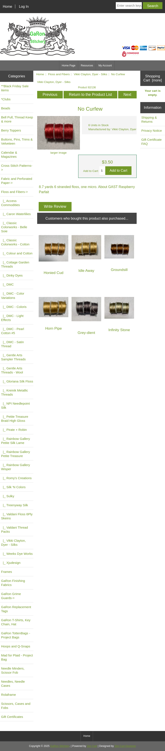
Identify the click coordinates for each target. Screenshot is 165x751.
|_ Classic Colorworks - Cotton (15, 242)
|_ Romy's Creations (16, 478)
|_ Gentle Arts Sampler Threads (13, 357)
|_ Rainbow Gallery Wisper (15, 467)
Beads (5, 108)
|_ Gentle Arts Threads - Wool (12, 370)
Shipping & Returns (149, 119)
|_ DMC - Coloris (14, 307)
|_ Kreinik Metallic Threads (14, 392)
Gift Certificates (12, 717)
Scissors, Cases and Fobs (15, 706)
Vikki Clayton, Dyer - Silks (90, 74)
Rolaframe (8, 694)
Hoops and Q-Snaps (15, 646)
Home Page (68, 65)
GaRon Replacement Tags (16, 609)
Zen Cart (92, 746)
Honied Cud (53, 273)
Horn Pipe (53, 328)
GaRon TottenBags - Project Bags (15, 635)
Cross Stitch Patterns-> (16, 167)
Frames (6, 572)
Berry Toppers (11, 130)
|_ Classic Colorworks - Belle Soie (14, 227)
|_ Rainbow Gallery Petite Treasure (15, 454)
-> (14, 192)
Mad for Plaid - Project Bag (17, 657)
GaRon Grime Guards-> (11, 596)
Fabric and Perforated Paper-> (16, 181)
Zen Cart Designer (125, 746)
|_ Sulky (7, 496)
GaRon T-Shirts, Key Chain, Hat (16, 622)
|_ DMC (7, 284)
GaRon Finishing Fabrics (13, 583)
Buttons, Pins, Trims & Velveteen (17, 141)
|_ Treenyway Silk (14, 505)
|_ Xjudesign (10, 562)
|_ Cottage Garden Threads (15, 264)
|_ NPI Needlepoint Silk (15, 405)
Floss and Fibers (59, 74)
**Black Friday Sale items (15, 88)
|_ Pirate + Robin (14, 429)
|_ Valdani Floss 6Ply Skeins (17, 516)
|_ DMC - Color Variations (12, 295)
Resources (87, 65)
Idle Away (86, 271)
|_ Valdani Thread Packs (14, 529)
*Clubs (6, 99)
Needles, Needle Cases (13, 683)
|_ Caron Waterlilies (16, 214)
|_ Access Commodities (10, 203)
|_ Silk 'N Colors (13, 487)
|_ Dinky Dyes (12, 275)
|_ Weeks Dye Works (17, 553)
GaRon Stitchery (59, 746)
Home (7, 6)
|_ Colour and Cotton (16, 253)
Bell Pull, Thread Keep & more (17, 119)
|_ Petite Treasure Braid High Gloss (14, 418)
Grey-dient (86, 333)
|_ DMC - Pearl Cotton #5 (12, 331)
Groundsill (119, 270)
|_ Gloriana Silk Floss (17, 381)
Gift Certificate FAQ (151, 141)
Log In (24, 6)
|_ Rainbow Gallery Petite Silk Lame (15, 441)
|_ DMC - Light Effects (12, 318)
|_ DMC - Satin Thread (12, 344)
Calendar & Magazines (9, 154)
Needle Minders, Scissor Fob (12, 670)
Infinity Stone (119, 330)
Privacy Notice (151, 130)
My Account (105, 65)
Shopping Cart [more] (152, 78)
